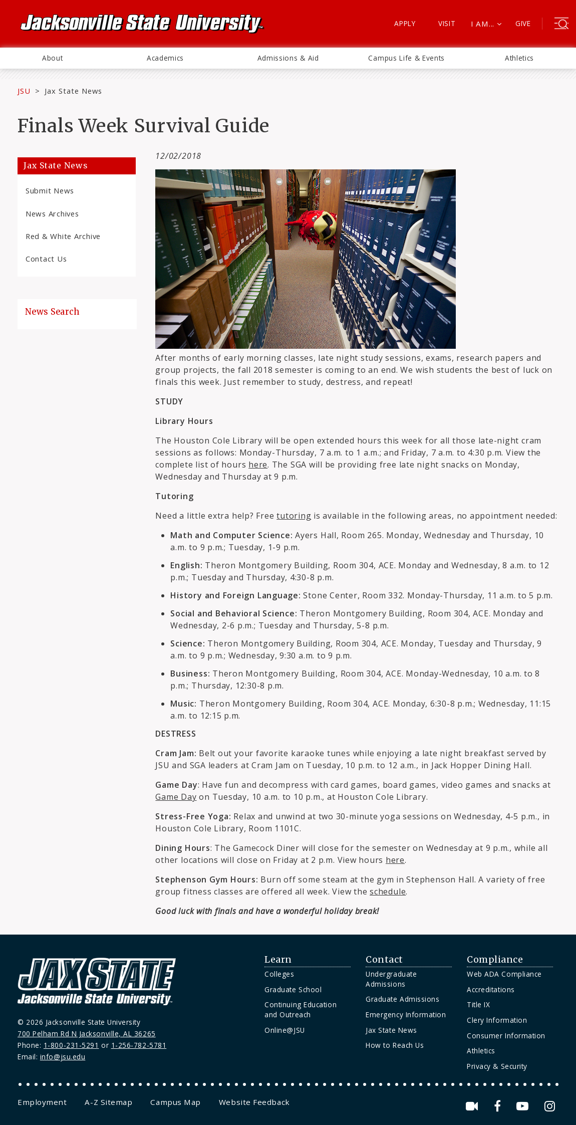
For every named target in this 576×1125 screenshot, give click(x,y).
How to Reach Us (395, 1045)
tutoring (293, 515)
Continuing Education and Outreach (300, 1009)
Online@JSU (284, 1030)
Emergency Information (406, 1014)
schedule (388, 891)
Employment (42, 1102)
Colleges (279, 974)
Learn (278, 959)
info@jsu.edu (63, 1056)
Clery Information (497, 1020)
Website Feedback (254, 1102)
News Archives (52, 213)
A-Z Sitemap (108, 1102)
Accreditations (491, 989)
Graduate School (293, 989)
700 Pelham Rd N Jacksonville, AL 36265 (87, 1033)
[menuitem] (52, 58)
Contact (384, 959)
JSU (24, 91)
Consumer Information (506, 1035)
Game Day (175, 796)
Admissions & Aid (288, 58)
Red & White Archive (63, 236)
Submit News (50, 190)
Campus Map (175, 1102)
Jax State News (73, 91)
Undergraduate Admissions (391, 979)
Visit (447, 23)
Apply (405, 23)
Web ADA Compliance (504, 974)
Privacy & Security (497, 1066)
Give (523, 23)
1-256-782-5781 (139, 1045)
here (395, 859)
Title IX (478, 1004)
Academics (165, 58)
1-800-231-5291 (71, 1045)
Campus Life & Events (406, 58)
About (52, 58)
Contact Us (46, 259)
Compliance (495, 959)
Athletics (519, 58)
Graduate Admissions (402, 999)
